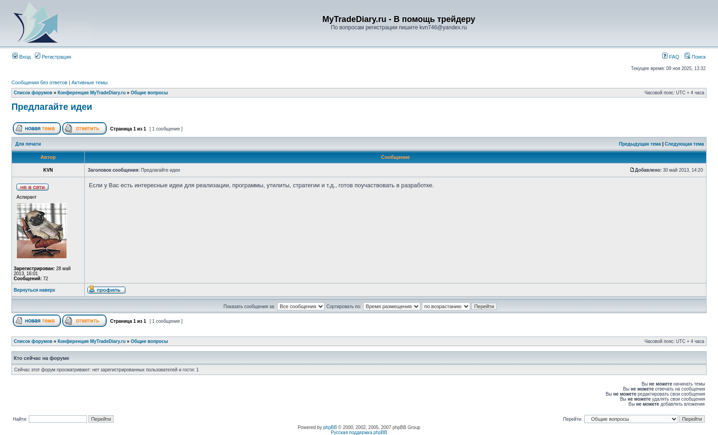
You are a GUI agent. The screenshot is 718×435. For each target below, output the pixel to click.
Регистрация (53, 57)
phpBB (330, 427)
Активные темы (89, 82)
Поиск (695, 57)
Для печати (28, 144)
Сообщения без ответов (39, 82)
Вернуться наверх (34, 290)
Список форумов (33, 92)
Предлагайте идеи (51, 107)
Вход (21, 57)
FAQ (670, 57)
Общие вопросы (149, 92)
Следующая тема (684, 144)
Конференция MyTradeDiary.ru (92, 92)
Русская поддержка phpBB (359, 432)
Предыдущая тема (640, 144)
